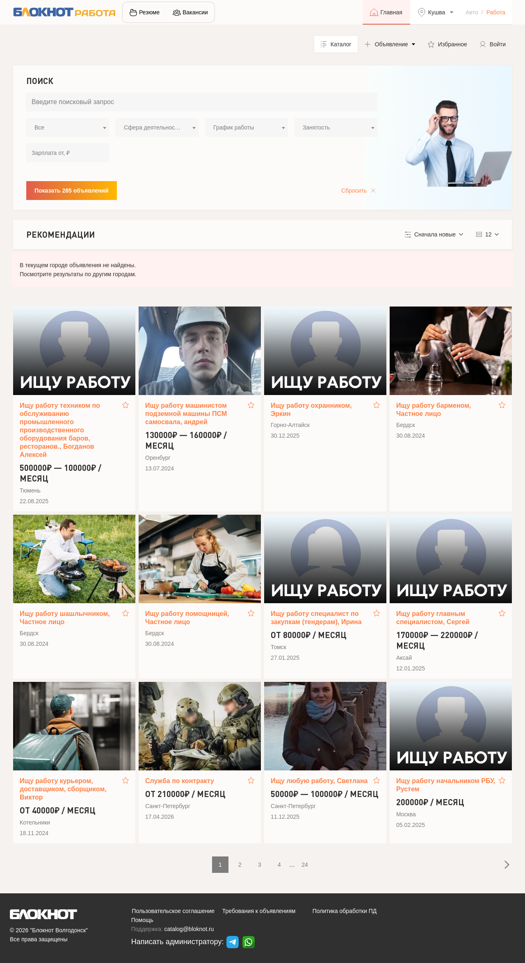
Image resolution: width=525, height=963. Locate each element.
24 (304, 864)
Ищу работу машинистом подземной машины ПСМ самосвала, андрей (186, 413)
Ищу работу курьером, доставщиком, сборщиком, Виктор (63, 789)
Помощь (142, 920)
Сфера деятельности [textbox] (152, 127)
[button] (390, 44)
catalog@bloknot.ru (189, 929)
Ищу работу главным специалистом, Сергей (432, 617)
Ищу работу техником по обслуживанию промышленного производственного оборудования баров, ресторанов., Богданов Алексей (60, 430)
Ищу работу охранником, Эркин (311, 409)
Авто (472, 12)
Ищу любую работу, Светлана (319, 780)
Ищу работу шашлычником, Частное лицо (65, 617)
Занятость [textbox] (316, 127)
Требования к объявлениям (259, 911)
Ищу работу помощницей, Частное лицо (187, 617)
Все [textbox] (39, 127)
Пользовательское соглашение (173, 911)
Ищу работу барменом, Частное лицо (433, 409)
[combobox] (67, 127)
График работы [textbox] (233, 127)
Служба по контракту (179, 780)
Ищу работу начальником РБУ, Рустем (445, 785)
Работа (495, 12)
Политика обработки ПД (345, 911)
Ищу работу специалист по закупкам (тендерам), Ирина (316, 617)
